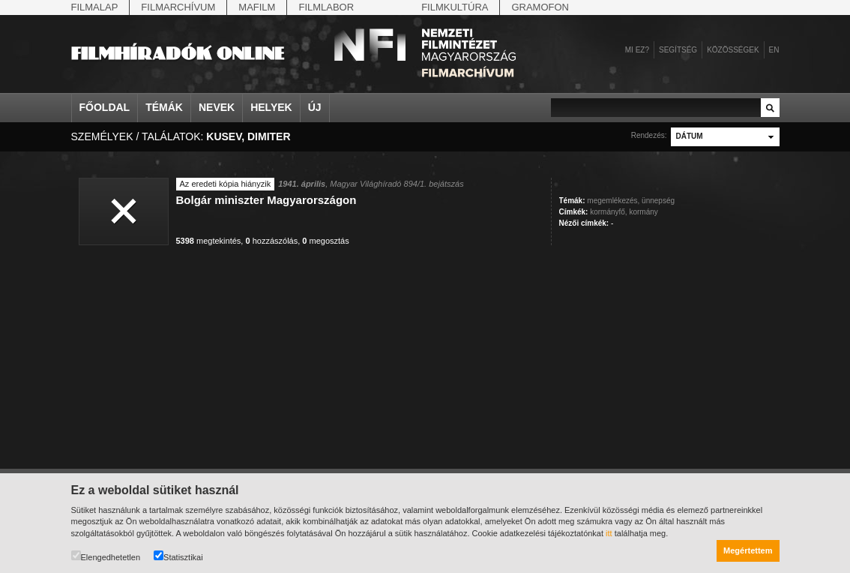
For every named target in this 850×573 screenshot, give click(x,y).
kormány (643, 212)
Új (315, 107)
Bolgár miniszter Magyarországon (266, 200)
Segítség (678, 50)
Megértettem (747, 550)
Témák (164, 107)
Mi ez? (637, 50)
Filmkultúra (454, 7)
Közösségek (733, 50)
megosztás (325, 240)
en (774, 50)
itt (609, 533)
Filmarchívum (178, 7)
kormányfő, (608, 212)
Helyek (271, 107)
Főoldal (104, 107)
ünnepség (658, 200)
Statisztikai (178, 556)
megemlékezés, (613, 200)
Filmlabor (326, 7)
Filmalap (94, 7)
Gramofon (540, 7)
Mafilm (256, 7)
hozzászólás (271, 240)
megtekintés (208, 240)
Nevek (217, 107)
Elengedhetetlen (106, 556)
